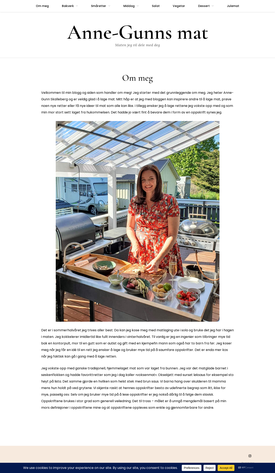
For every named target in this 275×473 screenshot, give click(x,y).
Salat (156, 6)
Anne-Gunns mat (137, 32)
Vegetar (179, 6)
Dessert (204, 6)
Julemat (233, 6)
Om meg (42, 6)
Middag (129, 6)
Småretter (98, 6)
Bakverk (68, 6)
